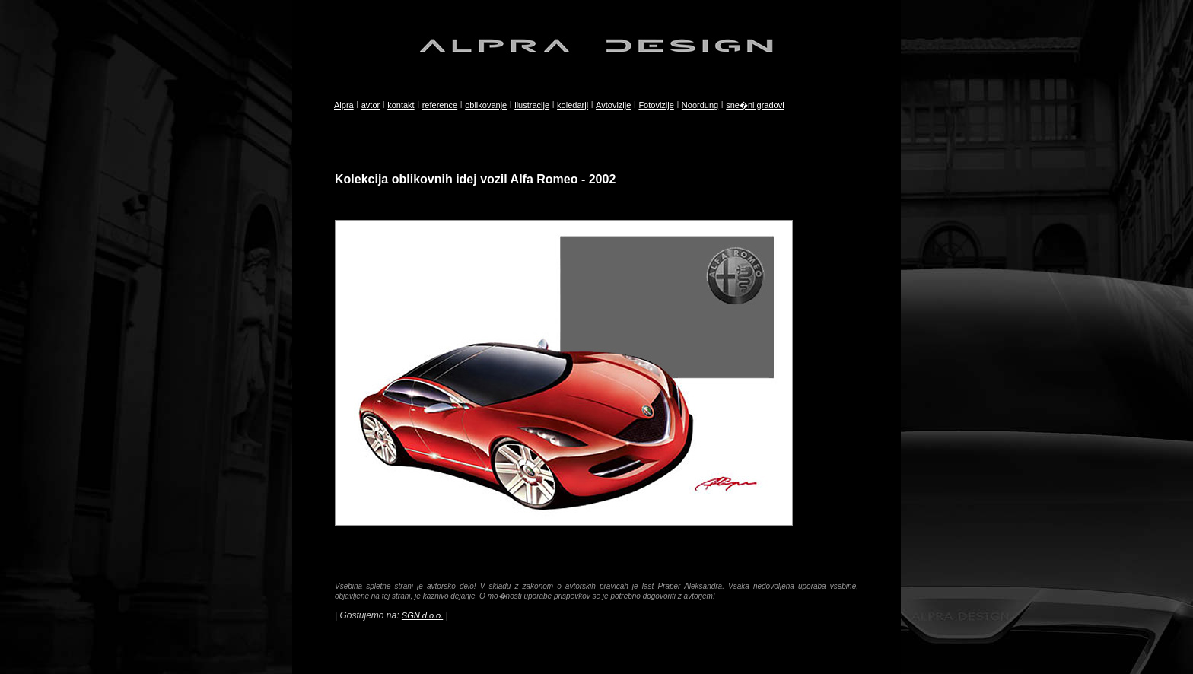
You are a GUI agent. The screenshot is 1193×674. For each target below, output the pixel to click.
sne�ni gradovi (755, 105)
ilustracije (531, 105)
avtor (370, 105)
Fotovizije (655, 105)
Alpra (344, 105)
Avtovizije (613, 105)
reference (439, 105)
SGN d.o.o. (422, 615)
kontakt (400, 105)
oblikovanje (486, 105)
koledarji (572, 105)
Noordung (700, 105)
